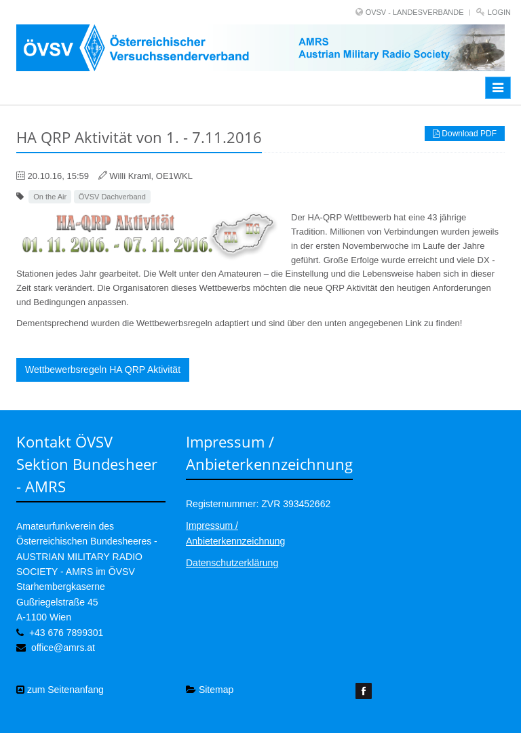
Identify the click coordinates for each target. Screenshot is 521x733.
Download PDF (465, 133)
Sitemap (209, 689)
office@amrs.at (63, 647)
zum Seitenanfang (60, 689)
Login (499, 12)
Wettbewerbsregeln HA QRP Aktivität (102, 369)
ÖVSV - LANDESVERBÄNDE (415, 12)
